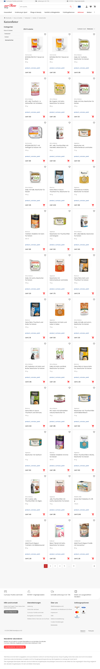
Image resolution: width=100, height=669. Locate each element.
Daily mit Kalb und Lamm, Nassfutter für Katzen (82, 323)
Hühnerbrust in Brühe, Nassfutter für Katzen (81, 191)
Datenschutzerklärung (57, 619)
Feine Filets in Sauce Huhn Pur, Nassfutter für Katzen (83, 367)
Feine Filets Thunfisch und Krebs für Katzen (34, 323)
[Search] (43, 7)
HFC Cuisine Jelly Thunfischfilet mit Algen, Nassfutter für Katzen (33, 501)
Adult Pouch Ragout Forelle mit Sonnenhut (83, 544)
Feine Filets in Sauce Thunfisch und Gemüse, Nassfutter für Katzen (33, 412)
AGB (52, 616)
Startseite (7, 18)
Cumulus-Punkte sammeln (35, 612)
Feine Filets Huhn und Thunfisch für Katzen (81, 279)
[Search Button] (70, 7)
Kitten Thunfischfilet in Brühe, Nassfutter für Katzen (84, 456)
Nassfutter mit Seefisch (33, 455)
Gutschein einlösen (33, 609)
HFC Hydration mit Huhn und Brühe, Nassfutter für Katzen (35, 367)
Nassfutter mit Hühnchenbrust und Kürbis (83, 146)
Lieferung (30, 606)
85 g (26, 62)
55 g (26, 106)
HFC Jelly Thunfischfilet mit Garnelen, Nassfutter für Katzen (59, 147)
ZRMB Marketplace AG (57, 606)
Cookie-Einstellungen (57, 622)
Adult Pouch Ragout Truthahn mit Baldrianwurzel (34, 544)
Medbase (62, 609)
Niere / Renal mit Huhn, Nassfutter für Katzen (57, 544)
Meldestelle (54, 625)
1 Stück (76, 504)
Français (91, 631)
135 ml (27, 239)
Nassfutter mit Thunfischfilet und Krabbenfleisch (84, 412)
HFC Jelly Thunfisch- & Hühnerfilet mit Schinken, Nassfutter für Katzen (33, 103)
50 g (26, 371)
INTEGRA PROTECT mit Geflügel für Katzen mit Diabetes (33, 147)
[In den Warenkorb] (44, 72)
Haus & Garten (18, 18)
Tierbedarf (27, 18)
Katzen (35, 18)
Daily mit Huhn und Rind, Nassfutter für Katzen (58, 367)
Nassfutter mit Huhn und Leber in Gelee (58, 323)
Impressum (54, 612)
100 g (75, 62)
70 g (75, 150)
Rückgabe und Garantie (34, 616)
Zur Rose (69, 609)
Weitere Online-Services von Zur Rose (38, 619)
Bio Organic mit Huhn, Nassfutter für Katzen (57, 102)
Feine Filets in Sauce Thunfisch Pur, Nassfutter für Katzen (60, 192)
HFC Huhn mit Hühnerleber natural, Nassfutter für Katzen (59, 412)
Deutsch (82, 631)
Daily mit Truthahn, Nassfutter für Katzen (81, 58)
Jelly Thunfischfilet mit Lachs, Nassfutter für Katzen (59, 500)
